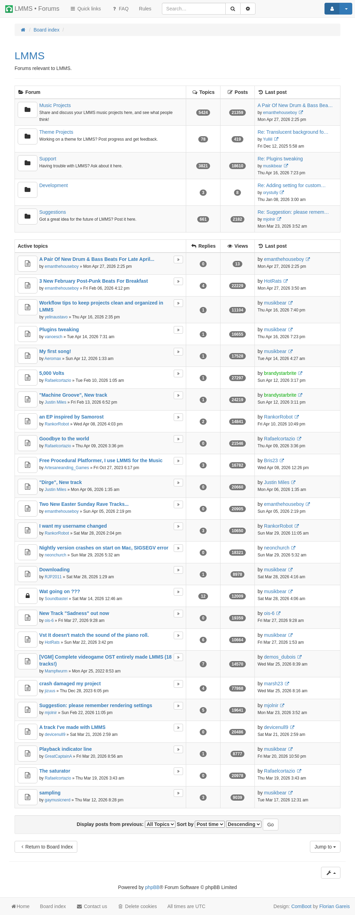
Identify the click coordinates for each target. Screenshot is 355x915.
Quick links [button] (85, 8)
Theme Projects (56, 132)
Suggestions (52, 212)
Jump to (325, 847)
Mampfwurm (56, 671)
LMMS (30, 55)
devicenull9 (55, 734)
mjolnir (269, 219)
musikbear (272, 166)
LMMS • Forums (32, 9)
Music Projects (55, 105)
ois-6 (49, 620)
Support (47, 158)
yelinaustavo (56, 317)
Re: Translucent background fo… (293, 132)
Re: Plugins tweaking (280, 158)
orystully (270, 192)
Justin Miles (55, 402)
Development (53, 185)
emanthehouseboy (280, 112)
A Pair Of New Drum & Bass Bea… (295, 105)
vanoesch (53, 336)
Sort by (201, 824)
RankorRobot (57, 424)
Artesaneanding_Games (66, 467)
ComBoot (301, 906)
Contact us (91, 906)
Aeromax (52, 358)
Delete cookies (137, 906)
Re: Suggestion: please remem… (293, 212)
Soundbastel (56, 598)
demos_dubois (280, 657)
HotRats (273, 281)
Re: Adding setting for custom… (292, 185)
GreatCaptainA (58, 756)
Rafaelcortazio (58, 380)
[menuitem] (145, 8)
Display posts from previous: (126, 824)
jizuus (50, 690)
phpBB (152, 887)
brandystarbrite (280, 373)
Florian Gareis (334, 906)
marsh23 (273, 683)
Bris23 (271, 460)
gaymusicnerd (57, 800)
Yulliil (267, 139)
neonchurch (55, 555)
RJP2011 (53, 576)
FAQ (120, 8)
